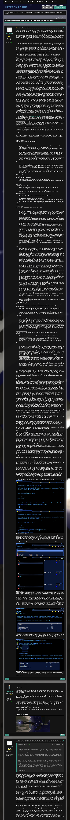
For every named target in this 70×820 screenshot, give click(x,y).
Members (31, 2)
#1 (63, 27)
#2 (63, 685)
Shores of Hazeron (19, 12)
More (48, 2)
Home (7, 2)
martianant (9, 33)
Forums (15, 2)
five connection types (36, 116)
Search (23, 2)
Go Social (55, 2)
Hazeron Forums (10, 12)
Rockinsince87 (10, 691)
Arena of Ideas (28, 12)
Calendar (40, 2)
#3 (63, 740)
